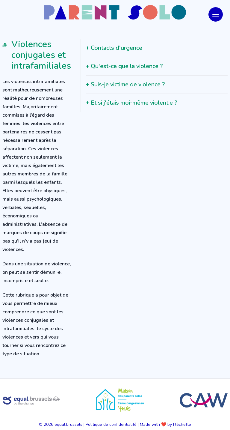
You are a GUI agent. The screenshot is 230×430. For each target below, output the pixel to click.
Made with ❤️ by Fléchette (165, 424)
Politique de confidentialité (111, 424)
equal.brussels (68, 424)
